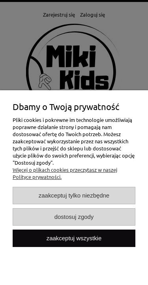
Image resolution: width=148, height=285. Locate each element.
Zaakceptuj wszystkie (74, 238)
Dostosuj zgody (74, 216)
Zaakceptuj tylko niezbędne (74, 195)
